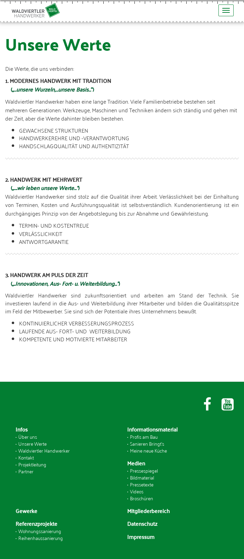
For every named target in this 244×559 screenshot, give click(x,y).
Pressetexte (141, 484)
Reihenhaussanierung (40, 537)
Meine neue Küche (148, 450)
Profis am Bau (144, 436)
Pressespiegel (144, 470)
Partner (26, 471)
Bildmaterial (142, 477)
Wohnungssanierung (39, 531)
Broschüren (141, 498)
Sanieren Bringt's (147, 443)
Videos (136, 491)
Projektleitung (32, 464)
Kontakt (26, 457)
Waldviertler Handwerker (44, 450)
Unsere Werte (32, 443)
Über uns (27, 436)
